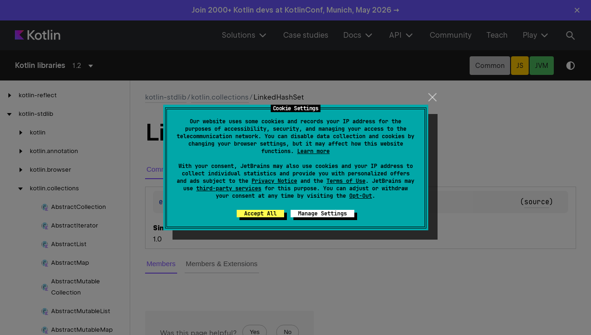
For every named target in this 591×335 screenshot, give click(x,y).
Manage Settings (322, 213)
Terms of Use (345, 181)
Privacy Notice (274, 181)
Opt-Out (360, 196)
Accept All (260, 213)
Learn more (313, 151)
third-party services (228, 188)
